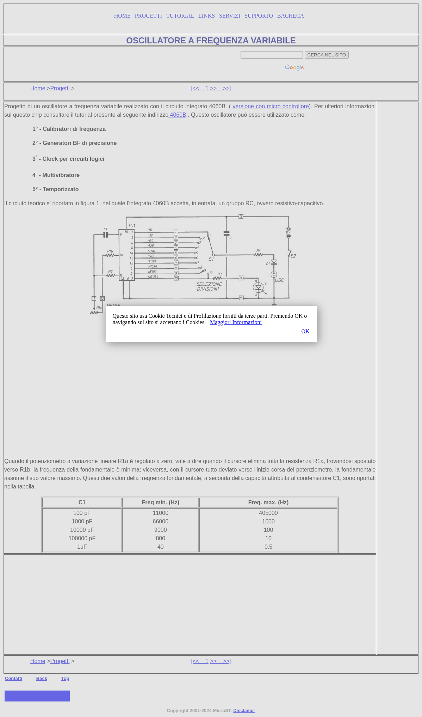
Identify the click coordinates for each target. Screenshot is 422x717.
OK (305, 331)
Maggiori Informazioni (236, 322)
